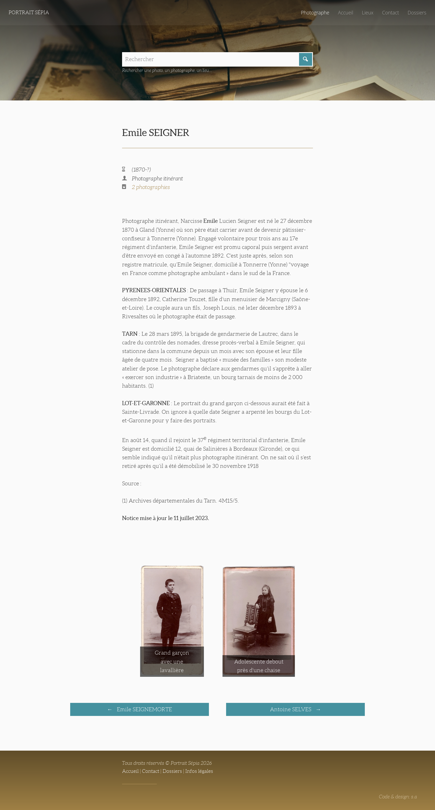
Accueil (345, 12)
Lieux (367, 12)
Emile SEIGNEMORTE (143, 709)
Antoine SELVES (291, 709)
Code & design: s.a (398, 796)
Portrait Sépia (29, 12)
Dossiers (417, 12)
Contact (390, 12)
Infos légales (199, 771)
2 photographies (151, 187)
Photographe (315, 12)
